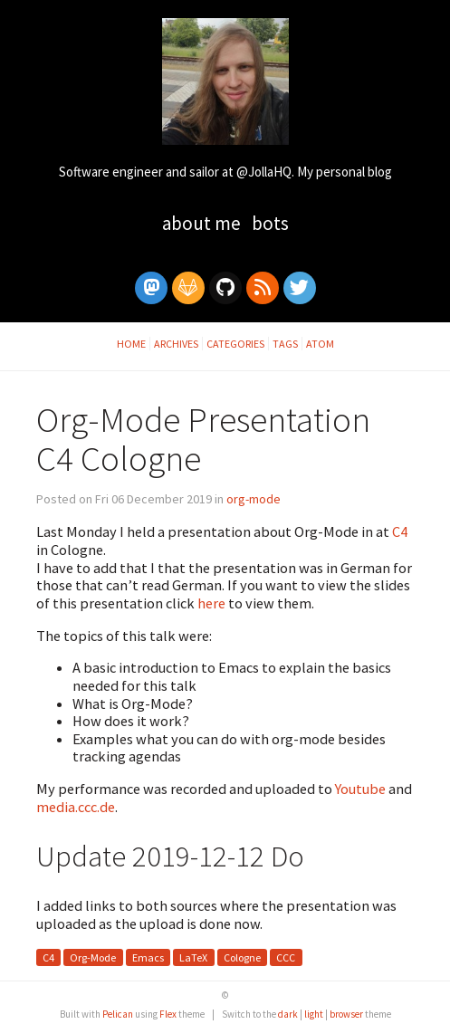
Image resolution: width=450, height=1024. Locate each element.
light (313, 1014)
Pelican (117, 1014)
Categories (235, 343)
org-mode (253, 499)
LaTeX (193, 957)
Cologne (242, 957)
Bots (270, 223)
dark (288, 1014)
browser (346, 1014)
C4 (399, 531)
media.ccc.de (75, 807)
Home (131, 343)
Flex (168, 1014)
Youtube (360, 789)
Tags (285, 343)
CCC (285, 957)
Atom (320, 343)
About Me (203, 223)
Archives (176, 343)
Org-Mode (93, 957)
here (211, 603)
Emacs (148, 957)
